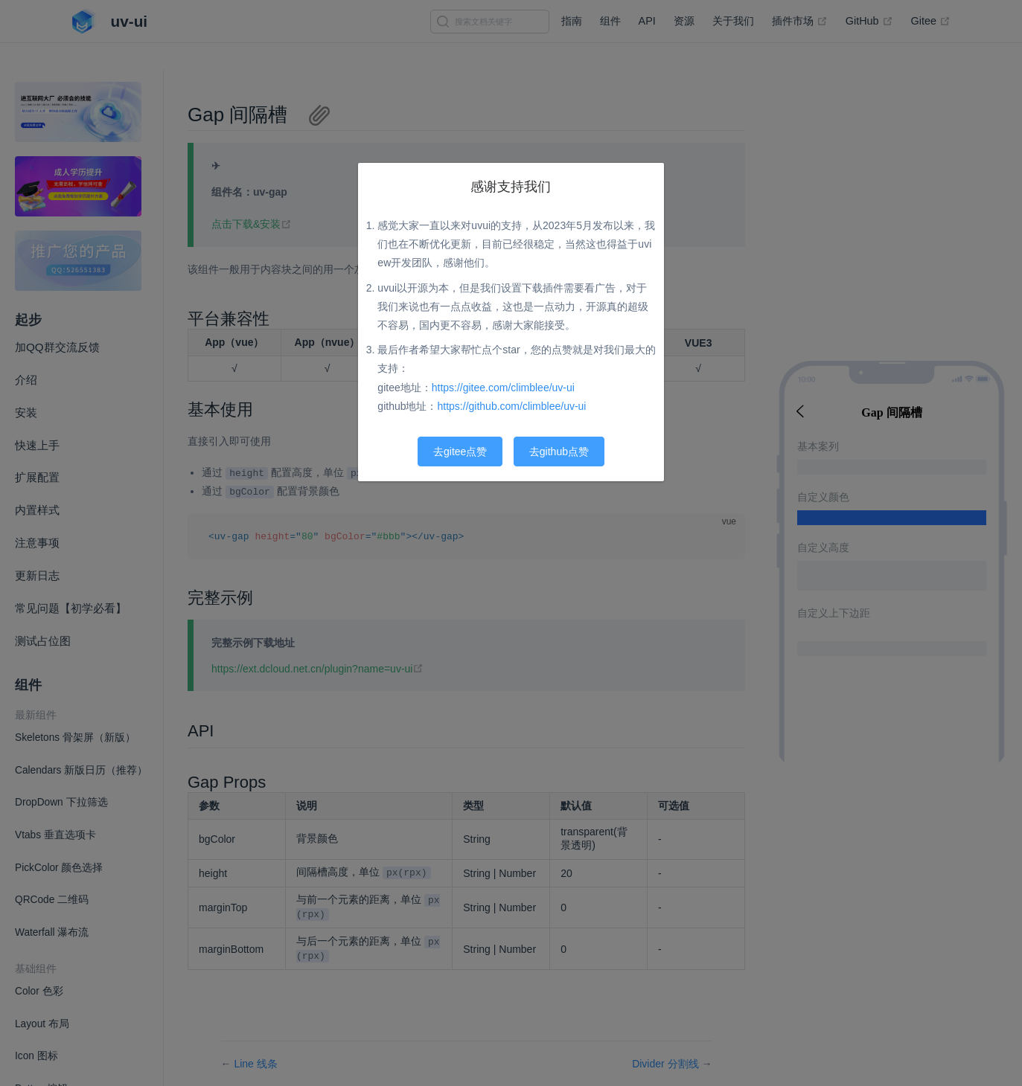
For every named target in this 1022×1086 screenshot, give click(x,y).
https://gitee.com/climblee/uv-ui (503, 387)
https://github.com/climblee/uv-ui (512, 406)
